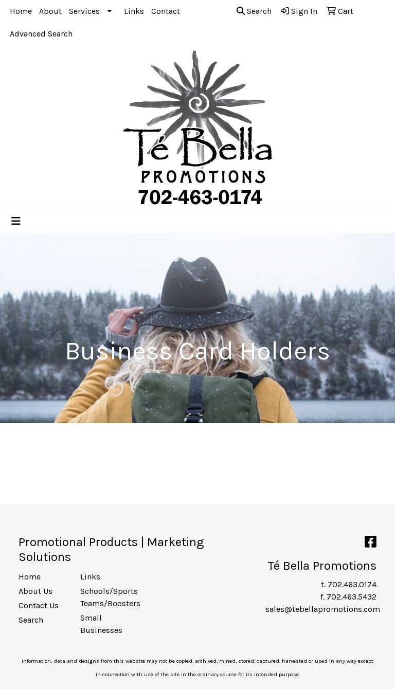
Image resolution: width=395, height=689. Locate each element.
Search (254, 11)
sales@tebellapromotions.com (322, 609)
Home (21, 11)
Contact (165, 11)
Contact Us (39, 605)
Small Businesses (101, 624)
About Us (35, 591)
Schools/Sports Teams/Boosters (105, 597)
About (50, 11)
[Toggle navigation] (16, 221)
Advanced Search (41, 34)
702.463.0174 (352, 584)
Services (84, 11)
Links (134, 11)
